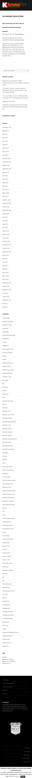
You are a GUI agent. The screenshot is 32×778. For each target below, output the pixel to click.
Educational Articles (7, 445)
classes (4, 356)
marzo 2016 (5, 189)
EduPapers (5, 452)
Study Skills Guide (7, 563)
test (3, 577)
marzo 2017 (5, 148)
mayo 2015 (5, 224)
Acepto (22, 776)
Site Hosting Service (7, 539)
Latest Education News (8, 504)
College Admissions (7, 363)
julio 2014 (5, 258)
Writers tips (5, 625)
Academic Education (7, 321)
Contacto (4, 694)
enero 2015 (5, 238)
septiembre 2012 (6, 300)
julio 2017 (5, 134)
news (3, 515)
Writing (4, 629)
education (5, 407)
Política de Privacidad (8, 683)
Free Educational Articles (9, 480)
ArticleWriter (5, 338)
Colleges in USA (6, 376)
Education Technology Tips (9, 439)
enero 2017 (5, 155)
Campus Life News (7, 352)
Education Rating (7, 428)
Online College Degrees (8, 518)
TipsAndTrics (5, 587)
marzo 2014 (5, 272)
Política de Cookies (7, 687)
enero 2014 (5, 279)
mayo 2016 (5, 182)
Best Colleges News (7, 349)
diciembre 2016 (6, 158)
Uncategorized (6, 608)
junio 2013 (5, 293)
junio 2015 (5, 220)
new (3, 511)
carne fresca (18, 708)
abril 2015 (5, 227)
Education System (7, 435)
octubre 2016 (5, 165)
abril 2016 (5, 186)
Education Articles (7, 418)
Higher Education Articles (9, 490)
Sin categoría (5, 535)
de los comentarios (8, 661)
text (3, 580)
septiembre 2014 (6, 251)
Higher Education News (8, 494)
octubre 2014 (5, 248)
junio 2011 (5, 307)
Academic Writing (7, 325)
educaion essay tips (7, 401)
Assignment (5, 345)
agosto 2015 (5, 213)
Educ (3, 397)
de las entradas (7, 659)
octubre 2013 (5, 286)
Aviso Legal (5, 680)
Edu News (5, 387)
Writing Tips (5, 646)
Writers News (5, 622)
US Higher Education (8, 615)
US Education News (7, 611)
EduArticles (5, 394)
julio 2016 (5, 175)
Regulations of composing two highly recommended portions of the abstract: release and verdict (15, 83)
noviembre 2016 (6, 162)
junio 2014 (5, 262)
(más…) (9, 55)
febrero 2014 (5, 276)
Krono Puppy (26, 758)
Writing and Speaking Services (10, 632)
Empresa (4, 690)
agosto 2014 (5, 255)
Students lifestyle (6, 556)
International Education (8, 497)
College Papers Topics (8, 370)
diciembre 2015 (6, 200)
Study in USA (5, 559)
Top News (5, 594)
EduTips (4, 456)
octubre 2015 (5, 207)
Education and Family (8, 414)
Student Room (6, 546)
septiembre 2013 (6, 289)
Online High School (7, 525)
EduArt (4, 390)
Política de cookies (14, 776)
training (4, 597)
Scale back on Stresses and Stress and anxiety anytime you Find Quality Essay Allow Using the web (15, 107)
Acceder (4, 657)
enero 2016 (5, 196)
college (4, 359)
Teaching (4, 573)
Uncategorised (6, 604)
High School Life (6, 487)
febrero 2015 (5, 234)
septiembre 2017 (6, 127)
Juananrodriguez (19, 34)
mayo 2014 (5, 265)
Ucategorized (5, 601)
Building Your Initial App (8, 101)
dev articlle (5, 380)
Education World (6, 442)
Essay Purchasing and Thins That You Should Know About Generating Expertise (13, 27)
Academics (5, 328)
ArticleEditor (5, 332)
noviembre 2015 (6, 203)
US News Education (7, 618)
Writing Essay (6, 639)
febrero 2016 (5, 193)
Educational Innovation (8, 449)
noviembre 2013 (6, 282)
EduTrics (4, 459)
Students (4, 549)
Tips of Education (7, 584)
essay (4, 463)
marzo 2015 (5, 231)
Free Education (6, 477)
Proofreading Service (8, 528)
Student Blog (5, 542)
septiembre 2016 (6, 169)
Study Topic (5, 566)
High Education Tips (7, 484)
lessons (4, 508)
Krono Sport (26, 755)
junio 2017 (5, 137)
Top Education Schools (8, 591)
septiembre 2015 (6, 210)
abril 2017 (5, 144)
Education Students (7, 432)
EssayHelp (5, 473)
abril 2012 (5, 303)
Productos (27, 748)
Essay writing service (8, 470)
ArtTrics (4, 342)
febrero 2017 (5, 151)
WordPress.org (6, 663)
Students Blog (6, 553)
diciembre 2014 (6, 241)
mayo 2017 (5, 141)
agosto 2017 (5, 131)
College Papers (6, 366)
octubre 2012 (5, 296)
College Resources (7, 373)
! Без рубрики (6, 318)
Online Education (7, 522)
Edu (3, 383)
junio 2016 (5, 179)
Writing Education (7, 636)
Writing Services (6, 642)
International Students (8, 501)
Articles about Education (8, 335)
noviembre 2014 (6, 244)
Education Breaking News (9, 421)
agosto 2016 (5, 172)
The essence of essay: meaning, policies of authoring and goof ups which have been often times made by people (14, 90)
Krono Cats (27, 751)
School (4, 532)
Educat (4, 404)
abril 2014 (5, 269)
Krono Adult (26, 761)
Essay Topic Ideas (7, 466)
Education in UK (6, 425)
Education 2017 (6, 411)
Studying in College (7, 570)
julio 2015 (5, 217)
